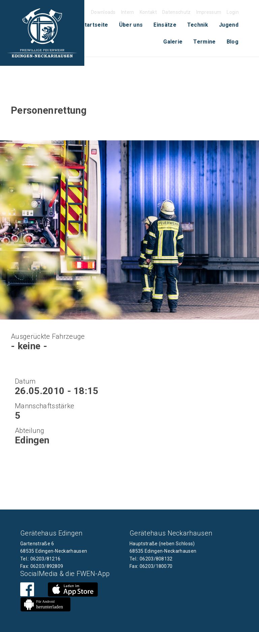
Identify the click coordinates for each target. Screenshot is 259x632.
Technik (197, 25)
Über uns (131, 25)
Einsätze (164, 25)
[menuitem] (95, 25)
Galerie (172, 41)
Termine (204, 41)
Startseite (94, 25)
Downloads (103, 12)
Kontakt (148, 12)
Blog (232, 41)
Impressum (209, 12)
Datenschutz (176, 12)
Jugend (228, 25)
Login (233, 12)
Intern (127, 12)
